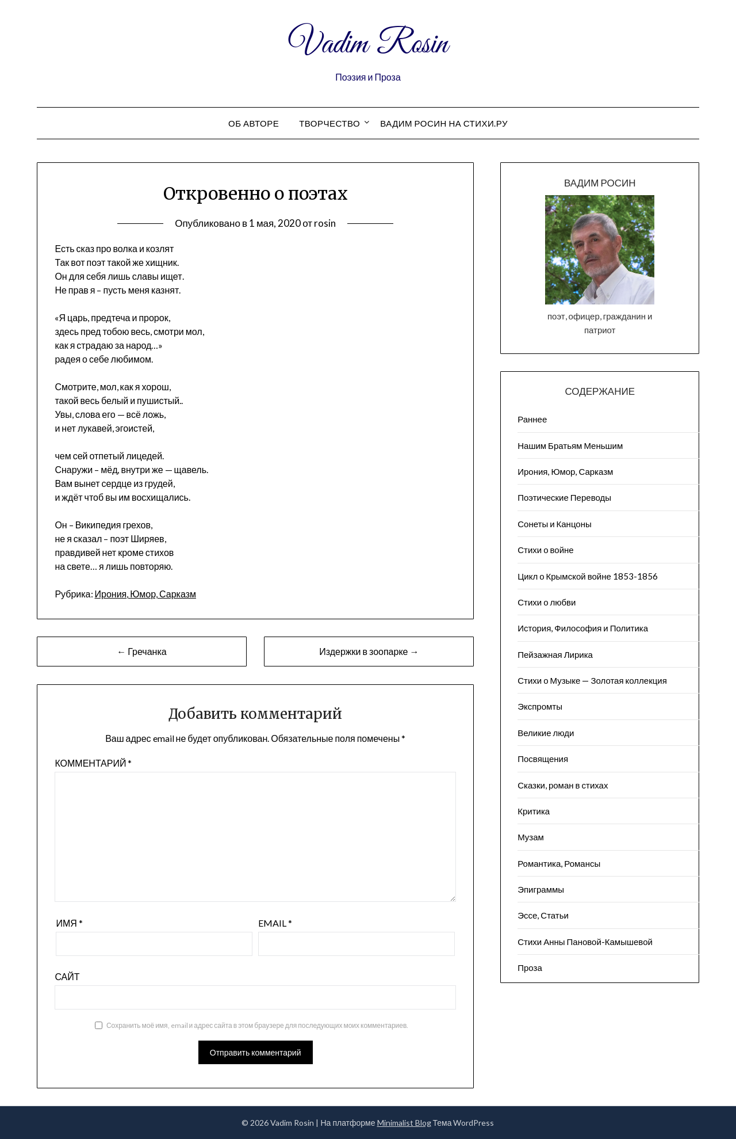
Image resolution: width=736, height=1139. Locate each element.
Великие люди (546, 732)
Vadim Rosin (368, 45)
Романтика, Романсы (559, 863)
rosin (325, 223)
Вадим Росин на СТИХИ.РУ (444, 123)
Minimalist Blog (404, 1122)
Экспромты (540, 706)
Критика (534, 811)
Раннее (532, 419)
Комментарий (93, 762)
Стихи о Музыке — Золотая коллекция (592, 680)
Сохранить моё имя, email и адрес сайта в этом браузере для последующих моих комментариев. (257, 1025)
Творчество (329, 123)
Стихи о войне (545, 549)
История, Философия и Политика (583, 628)
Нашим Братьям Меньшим (570, 445)
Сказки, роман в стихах (563, 785)
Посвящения (543, 758)
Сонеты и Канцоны (555, 524)
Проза (530, 967)
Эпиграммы (541, 889)
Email (275, 922)
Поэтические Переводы (564, 497)
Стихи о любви (547, 602)
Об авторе (253, 123)
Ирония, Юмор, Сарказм (145, 593)
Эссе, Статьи (543, 915)
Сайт (67, 976)
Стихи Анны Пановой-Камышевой (585, 941)
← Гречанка (141, 651)
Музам (531, 837)
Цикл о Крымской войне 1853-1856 (588, 576)
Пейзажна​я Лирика (555, 654)
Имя (69, 922)
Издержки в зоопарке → (369, 651)
